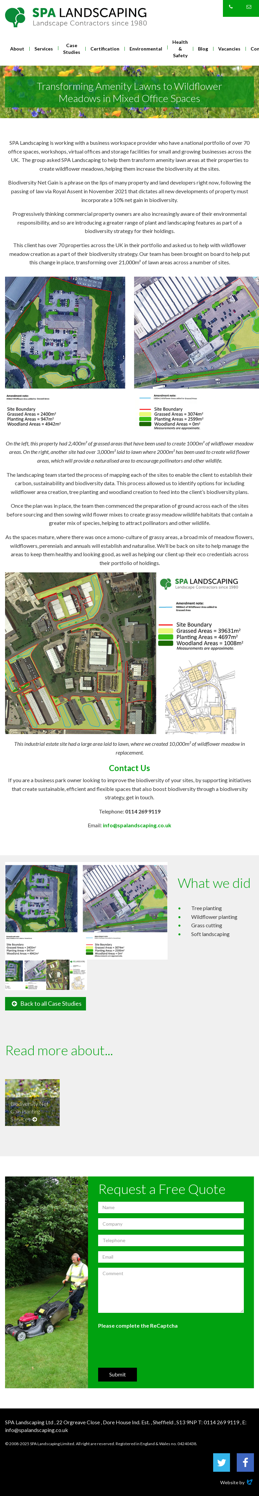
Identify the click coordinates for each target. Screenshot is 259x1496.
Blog (203, 49)
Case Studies (71, 48)
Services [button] (43, 49)
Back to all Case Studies (47, 1003)
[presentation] (149, 1348)
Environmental (146, 49)
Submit (117, 1374)
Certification (104, 49)
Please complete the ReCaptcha (138, 1325)
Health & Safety (180, 48)
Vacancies (229, 49)
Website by (237, 1482)
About (17, 49)
